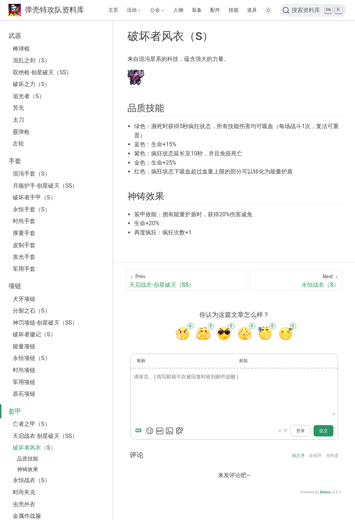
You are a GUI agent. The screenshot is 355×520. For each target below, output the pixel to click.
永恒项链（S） (31, 358)
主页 (113, 10)
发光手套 (24, 256)
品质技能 (27, 459)
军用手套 (24, 268)
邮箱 (243, 360)
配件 (215, 10)
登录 (300, 430)
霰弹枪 (21, 131)
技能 (234, 10)
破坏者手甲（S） (34, 197)
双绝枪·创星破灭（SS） (42, 72)
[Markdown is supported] (140, 431)
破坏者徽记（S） (34, 334)
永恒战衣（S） (31, 480)
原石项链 (24, 393)
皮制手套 (24, 245)
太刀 (18, 119)
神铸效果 (27, 469)
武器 (14, 35)
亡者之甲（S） (31, 424)
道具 (252, 10)
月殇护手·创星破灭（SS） (45, 185)
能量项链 (24, 346)
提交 (323, 430)
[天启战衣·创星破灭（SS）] (186, 280)
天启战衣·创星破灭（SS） (45, 436)
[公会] (157, 10)
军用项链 (24, 382)
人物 (178, 10)
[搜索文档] (313, 10)
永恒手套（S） (31, 209)
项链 (14, 286)
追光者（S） (29, 96)
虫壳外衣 (24, 504)
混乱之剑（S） (31, 60)
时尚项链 (24, 370)
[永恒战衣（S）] (296, 280)
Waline (325, 492)
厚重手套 (24, 233)
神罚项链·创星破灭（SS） (45, 322)
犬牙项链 (24, 299)
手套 (14, 161)
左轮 (18, 143)
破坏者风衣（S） (34, 447)
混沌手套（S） (31, 173)
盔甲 (14, 411)
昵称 (141, 360)
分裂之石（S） (31, 310)
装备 (197, 10)
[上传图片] (169, 431)
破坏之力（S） (31, 84)
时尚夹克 (24, 492)
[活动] (134, 10)
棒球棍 (21, 48)
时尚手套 (24, 221)
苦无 (18, 107)
